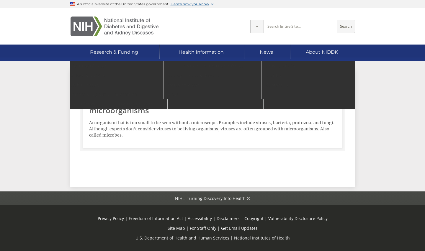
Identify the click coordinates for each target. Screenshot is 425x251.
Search (346, 26)
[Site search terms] (300, 26)
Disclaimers (228, 218)
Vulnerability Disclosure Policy (298, 218)
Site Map (176, 228)
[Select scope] (257, 26)
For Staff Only (203, 228)
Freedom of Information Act (156, 218)
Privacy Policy (111, 218)
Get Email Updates (239, 228)
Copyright (254, 218)
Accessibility (200, 218)
